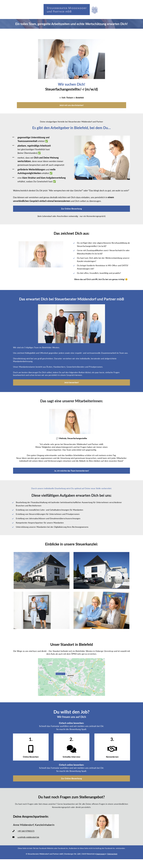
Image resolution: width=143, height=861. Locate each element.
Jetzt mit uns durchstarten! (71, 105)
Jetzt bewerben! (71, 382)
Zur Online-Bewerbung (71, 208)
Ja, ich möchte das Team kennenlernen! (71, 470)
